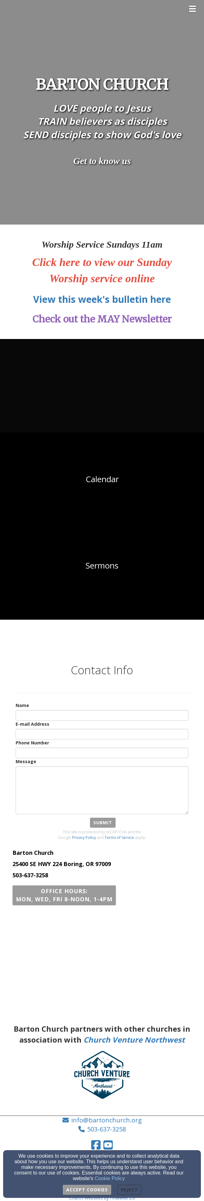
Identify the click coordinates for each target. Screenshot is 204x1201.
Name (22, 705)
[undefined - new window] (102, 386)
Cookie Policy (110, 1178)
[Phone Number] (102, 753)
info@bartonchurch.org (106, 1120)
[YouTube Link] (108, 1145)
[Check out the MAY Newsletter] (102, 321)
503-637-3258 (106, 1129)
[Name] (102, 715)
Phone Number (32, 743)
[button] (64, 895)
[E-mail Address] (102, 734)
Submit (102, 823)
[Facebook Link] (96, 1145)
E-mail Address (32, 724)
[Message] (102, 790)
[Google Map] (102, 961)
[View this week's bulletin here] (102, 301)
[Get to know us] (102, 161)
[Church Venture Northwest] (134, 1041)
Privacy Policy (84, 837)
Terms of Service (119, 837)
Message (26, 761)
